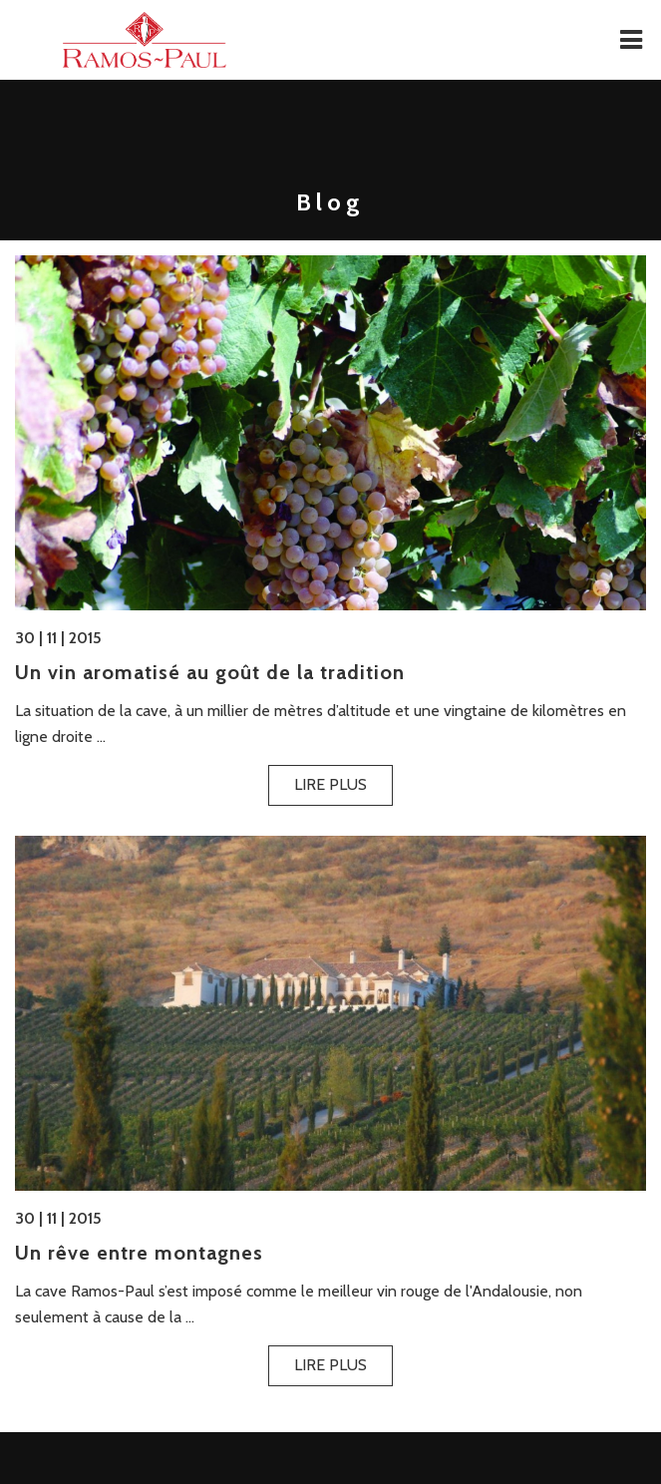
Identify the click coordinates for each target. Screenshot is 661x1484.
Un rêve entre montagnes (139, 1253)
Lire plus (330, 784)
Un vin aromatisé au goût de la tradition (210, 672)
